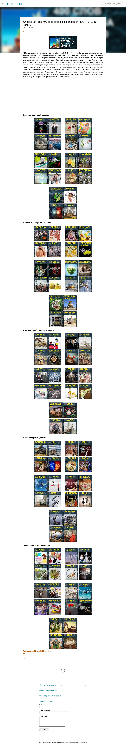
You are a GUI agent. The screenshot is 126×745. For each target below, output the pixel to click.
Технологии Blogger (63, 738)
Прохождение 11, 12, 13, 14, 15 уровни (38, 651)
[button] (24, 31)
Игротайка (14, 4)
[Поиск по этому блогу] (114, 3)
